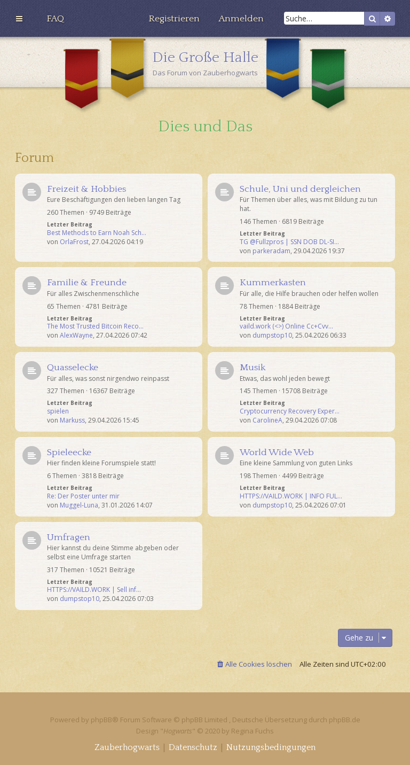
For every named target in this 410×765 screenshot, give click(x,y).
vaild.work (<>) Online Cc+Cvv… (286, 326)
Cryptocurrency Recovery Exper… (290, 411)
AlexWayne (76, 335)
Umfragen (68, 537)
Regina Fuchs (252, 731)
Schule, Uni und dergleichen (300, 189)
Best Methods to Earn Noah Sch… (96, 233)
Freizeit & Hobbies (86, 189)
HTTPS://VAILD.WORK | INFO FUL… (291, 496)
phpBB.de (344, 719)
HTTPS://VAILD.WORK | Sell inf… (94, 590)
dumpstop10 (272, 335)
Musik (252, 367)
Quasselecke (72, 367)
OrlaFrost (74, 242)
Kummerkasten (273, 282)
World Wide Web (277, 452)
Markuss (72, 420)
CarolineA (267, 420)
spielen (58, 411)
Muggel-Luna (79, 505)
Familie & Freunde (87, 282)
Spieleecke (69, 452)
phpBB (101, 719)
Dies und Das (205, 127)
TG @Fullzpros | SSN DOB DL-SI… (289, 242)
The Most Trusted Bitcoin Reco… (95, 326)
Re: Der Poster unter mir (83, 496)
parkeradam (271, 251)
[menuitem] (55, 18)
